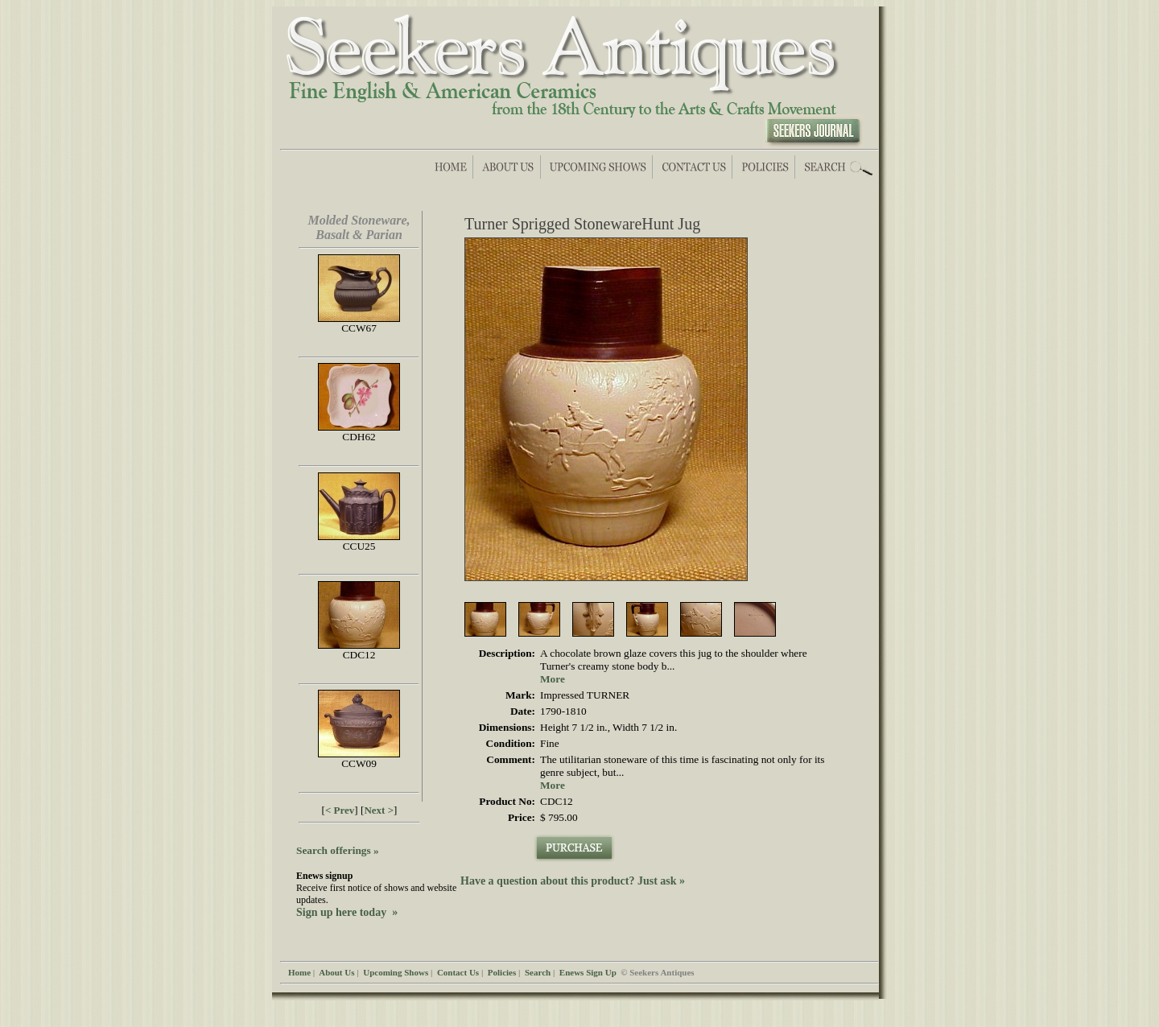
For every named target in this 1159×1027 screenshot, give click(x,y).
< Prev (339, 810)
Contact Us (458, 972)
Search (538, 972)
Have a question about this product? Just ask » (572, 881)
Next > (379, 810)
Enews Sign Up (588, 972)
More (552, 679)
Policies (502, 972)
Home (299, 972)
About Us (336, 972)
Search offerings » (337, 850)
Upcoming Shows (395, 972)
